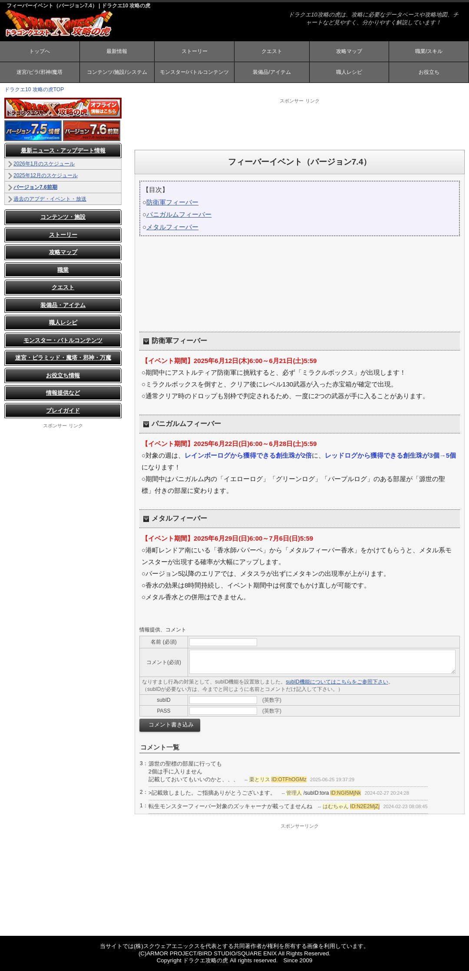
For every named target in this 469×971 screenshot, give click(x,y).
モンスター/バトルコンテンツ (194, 72)
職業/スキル (429, 51)
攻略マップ (349, 51)
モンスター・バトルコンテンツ (62, 340)
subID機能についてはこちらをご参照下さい (337, 682)
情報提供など (63, 393)
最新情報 (116, 51)
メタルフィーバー (172, 227)
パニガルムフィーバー (178, 214)
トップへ (39, 51)
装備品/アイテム (272, 72)
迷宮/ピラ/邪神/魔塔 (40, 72)
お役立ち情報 (63, 375)
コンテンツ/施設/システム (117, 72)
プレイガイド (63, 410)
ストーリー (195, 51)
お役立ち (429, 72)
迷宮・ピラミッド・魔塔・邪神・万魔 (63, 357)
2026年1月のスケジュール (44, 164)
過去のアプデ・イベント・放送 (49, 199)
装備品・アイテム (63, 305)
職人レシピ (349, 72)
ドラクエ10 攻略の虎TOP (34, 89)
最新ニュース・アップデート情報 (63, 150)
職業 (63, 270)
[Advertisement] (300, 123)
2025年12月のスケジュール (45, 175)
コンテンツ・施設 (63, 217)
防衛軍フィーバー (172, 202)
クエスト (271, 51)
